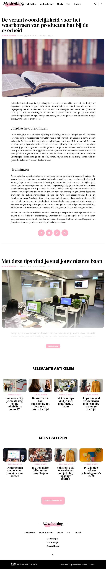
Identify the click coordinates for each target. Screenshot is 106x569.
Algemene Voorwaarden (78, 565)
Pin (57, 232)
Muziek (77, 4)
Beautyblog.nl (53, 546)
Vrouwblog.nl (53, 542)
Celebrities (31, 4)
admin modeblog (46, 36)
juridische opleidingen (49, 141)
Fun (68, 4)
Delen (41, 232)
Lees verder (53, 347)
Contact (91, 565)
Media (60, 4)
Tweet (49, 232)
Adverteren (64, 565)
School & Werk (9, 35)
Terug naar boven (51, 503)
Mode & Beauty (46, 4)
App (64, 232)
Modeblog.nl (52, 538)
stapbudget (43, 201)
